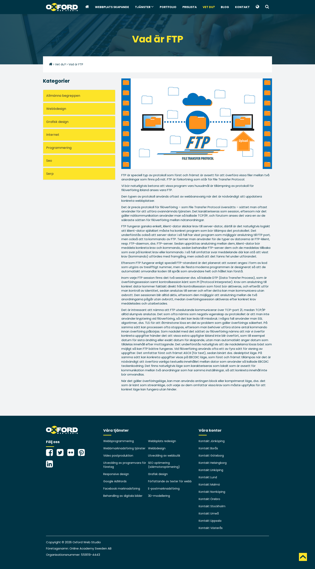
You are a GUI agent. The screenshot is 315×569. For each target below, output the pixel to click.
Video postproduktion (118, 456)
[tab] (79, 96)
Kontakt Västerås (211, 528)
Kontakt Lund (208, 477)
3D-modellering (159, 496)
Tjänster (144, 7)
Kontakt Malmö (209, 485)
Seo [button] (49, 160)
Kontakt (242, 7)
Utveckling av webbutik (164, 456)
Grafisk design (158, 474)
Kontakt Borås (208, 448)
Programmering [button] (59, 147)
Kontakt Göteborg (211, 456)
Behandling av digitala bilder (122, 496)
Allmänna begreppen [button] (63, 95)
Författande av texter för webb (170, 481)
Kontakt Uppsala (210, 521)
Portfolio (168, 7)
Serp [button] (50, 173)
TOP (303, 557)
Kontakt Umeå (209, 513)
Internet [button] (52, 134)
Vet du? (209, 7)
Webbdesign (157, 448)
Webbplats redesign (162, 441)
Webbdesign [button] (56, 108)
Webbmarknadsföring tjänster (124, 448)
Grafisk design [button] (57, 121)
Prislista (189, 7)
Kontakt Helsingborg (213, 463)
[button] (257, 7)
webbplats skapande (112, 7)
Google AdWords (115, 481)
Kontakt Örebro (209, 499)
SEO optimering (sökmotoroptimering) (164, 465)
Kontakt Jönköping (212, 441)
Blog (225, 7)
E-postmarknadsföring (164, 489)
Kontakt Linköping (211, 470)
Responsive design (116, 474)
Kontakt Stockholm (212, 506)
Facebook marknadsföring (121, 489)
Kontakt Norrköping (212, 492)
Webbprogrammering (118, 441)
